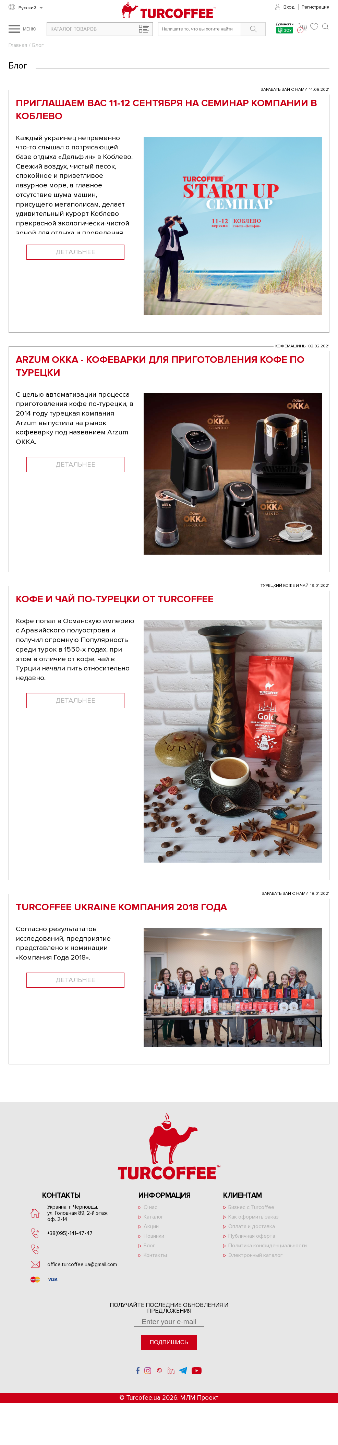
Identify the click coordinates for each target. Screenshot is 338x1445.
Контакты (155, 1259)
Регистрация (315, 7)
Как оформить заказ (253, 1221)
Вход (288, 7)
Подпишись (169, 1346)
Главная (18, 45)
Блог (149, 1249)
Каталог (154, 1221)
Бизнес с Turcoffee (251, 1211)
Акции (151, 1230)
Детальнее (75, 253)
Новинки (154, 1240)
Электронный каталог (255, 1259)
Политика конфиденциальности (267, 1249)
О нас (150, 1211)
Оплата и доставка (251, 1230)
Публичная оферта (251, 1240)
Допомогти (284, 29)
